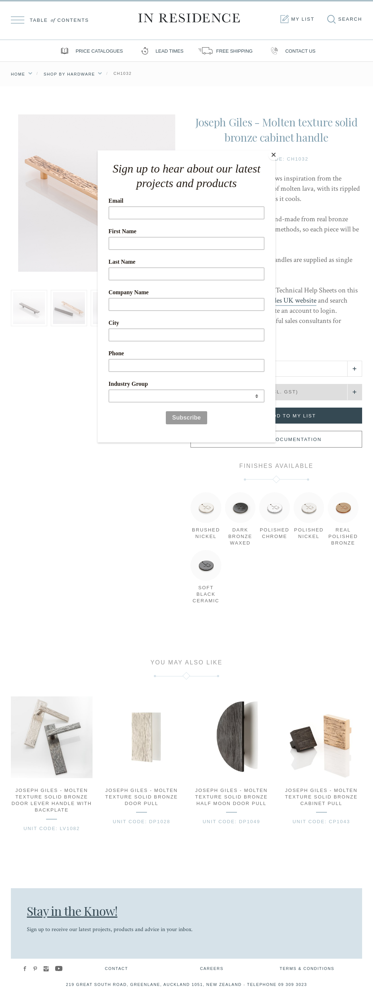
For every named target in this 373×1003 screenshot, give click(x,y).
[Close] (273, 152)
